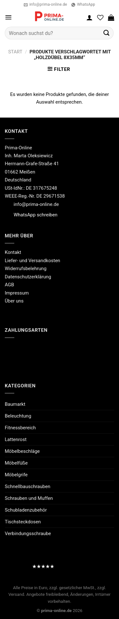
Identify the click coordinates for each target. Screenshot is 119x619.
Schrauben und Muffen (29, 498)
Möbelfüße (16, 463)
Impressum (17, 293)
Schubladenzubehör (26, 510)
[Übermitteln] (106, 33)
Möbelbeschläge (22, 451)
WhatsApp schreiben (35, 215)
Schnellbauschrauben (27, 486)
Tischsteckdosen (23, 522)
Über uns (14, 301)
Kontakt (13, 252)
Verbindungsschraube (28, 533)
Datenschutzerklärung (28, 277)
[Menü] (8, 17)
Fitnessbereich (20, 428)
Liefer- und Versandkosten (32, 260)
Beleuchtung (18, 416)
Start (15, 52)
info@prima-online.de (36, 204)
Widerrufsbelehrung (25, 268)
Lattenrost (16, 439)
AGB (9, 285)
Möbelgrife (16, 475)
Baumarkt (15, 404)
